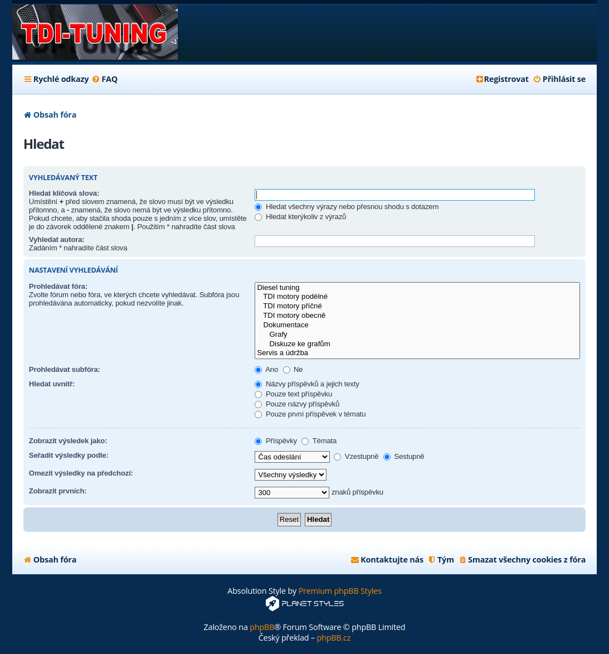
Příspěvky (276, 441)
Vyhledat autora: (57, 239)
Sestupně (404, 456)
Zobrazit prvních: (58, 491)
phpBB (262, 627)
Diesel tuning (417, 288)
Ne (293, 369)
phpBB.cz (333, 637)
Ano (266, 369)
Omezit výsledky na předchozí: (81, 473)
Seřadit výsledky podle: (69, 455)
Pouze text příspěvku (293, 394)
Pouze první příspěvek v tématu (310, 414)
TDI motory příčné (417, 306)
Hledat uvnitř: (52, 384)
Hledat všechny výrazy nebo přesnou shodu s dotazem (347, 206)
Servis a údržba (417, 353)
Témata (319, 441)
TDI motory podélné (417, 297)
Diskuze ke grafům (417, 344)
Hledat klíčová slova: (64, 193)
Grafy (417, 335)
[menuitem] (104, 79)
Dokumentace (417, 325)
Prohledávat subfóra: (64, 369)
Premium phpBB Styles (340, 590)
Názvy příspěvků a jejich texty (307, 384)
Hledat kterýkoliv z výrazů (300, 216)
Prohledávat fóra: (58, 286)
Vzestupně (356, 456)
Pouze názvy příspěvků (297, 404)
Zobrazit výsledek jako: (68, 441)
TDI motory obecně (417, 316)
